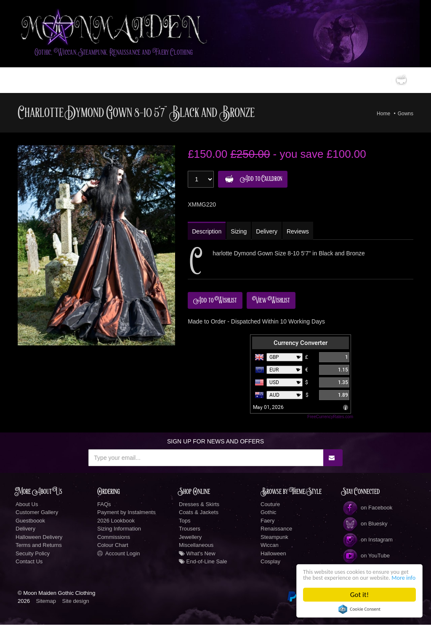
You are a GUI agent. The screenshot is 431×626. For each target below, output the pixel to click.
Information (237, 81)
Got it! (359, 594)
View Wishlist (271, 301)
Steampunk (274, 538)
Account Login (118, 555)
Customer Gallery (37, 513)
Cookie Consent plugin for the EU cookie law (359, 609)
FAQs (104, 505)
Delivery (25, 530)
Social (275, 81)
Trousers (189, 530)
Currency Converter (300, 344)
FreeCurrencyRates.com (330, 418)
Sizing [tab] (240, 232)
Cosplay (270, 563)
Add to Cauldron (251, 180)
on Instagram (367, 541)
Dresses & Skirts (199, 505)
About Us (27, 505)
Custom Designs (171, 81)
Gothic (269, 513)
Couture (270, 505)
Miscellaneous (196, 546)
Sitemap (46, 602)
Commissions (113, 538)
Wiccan (270, 546)
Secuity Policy (33, 555)
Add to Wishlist (215, 301)
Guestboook (30, 522)
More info (343, 577)
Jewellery (190, 538)
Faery (267, 522)
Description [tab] (207, 232)
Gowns (405, 114)
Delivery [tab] (268, 232)
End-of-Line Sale (203, 563)
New (207, 81)
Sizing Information (119, 530)
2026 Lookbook (116, 522)
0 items (384, 81)
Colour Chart (112, 546)
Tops (184, 522)
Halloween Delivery (39, 538)
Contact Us (29, 563)
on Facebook (367, 509)
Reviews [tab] (301, 232)
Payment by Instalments (126, 513)
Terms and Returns (39, 546)
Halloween (273, 555)
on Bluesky (365, 525)
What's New (197, 555)
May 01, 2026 (268, 408)
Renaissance (276, 530)
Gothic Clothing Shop (73, 81)
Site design (75, 602)
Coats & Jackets (198, 513)
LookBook (128, 81)
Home (30, 81)
